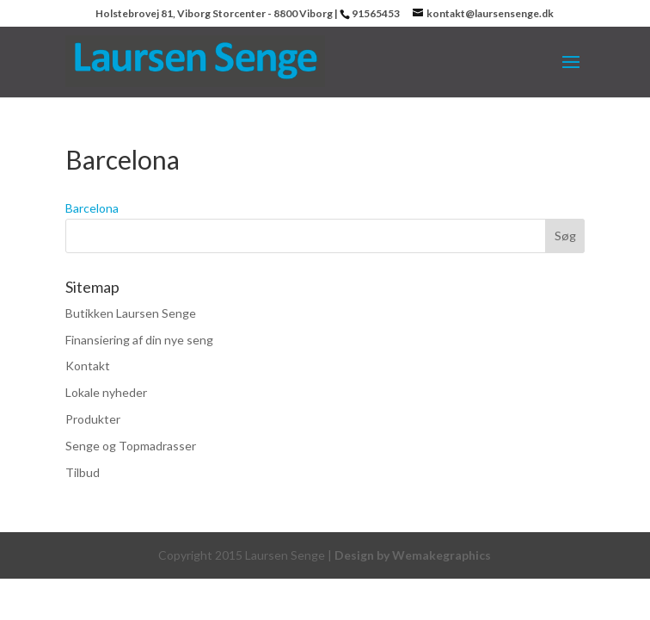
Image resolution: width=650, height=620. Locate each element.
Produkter (92, 419)
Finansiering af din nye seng (139, 339)
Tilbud (82, 472)
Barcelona (92, 208)
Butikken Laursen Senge (130, 313)
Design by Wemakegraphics (412, 555)
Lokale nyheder (106, 392)
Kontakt (87, 365)
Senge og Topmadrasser (130, 445)
